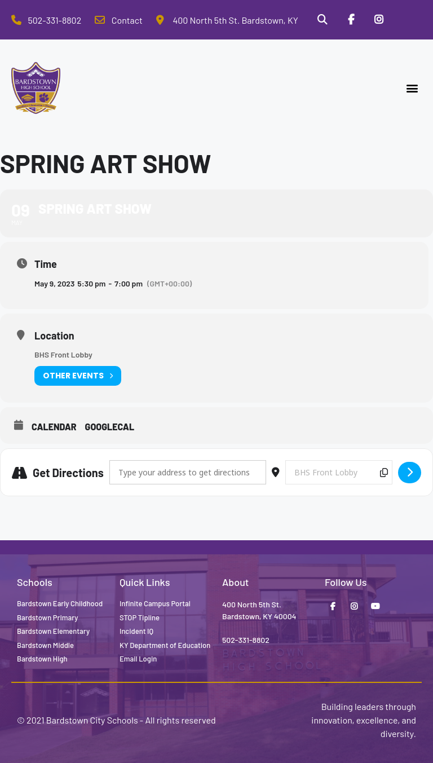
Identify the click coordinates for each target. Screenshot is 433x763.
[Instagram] (379, 20)
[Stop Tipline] (408, 20)
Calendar (54, 426)
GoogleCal (110, 426)
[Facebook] (351, 20)
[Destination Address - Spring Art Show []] (338, 472)
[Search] (322, 20)
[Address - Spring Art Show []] (187, 472)
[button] (412, 88)
